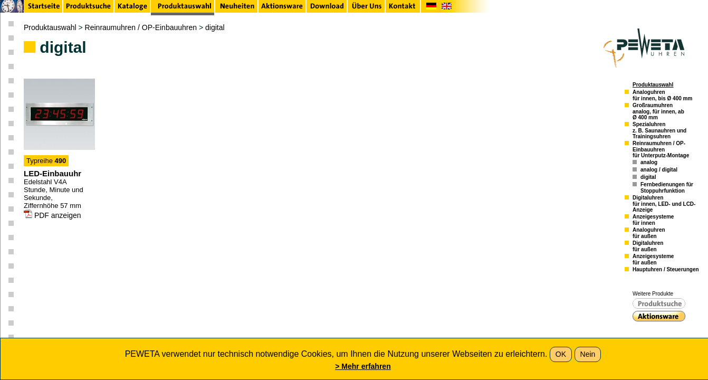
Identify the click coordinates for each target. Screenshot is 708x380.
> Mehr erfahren (362, 366)
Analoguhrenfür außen (649, 233)
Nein (588, 354)
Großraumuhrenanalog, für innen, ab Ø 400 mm (658, 111)
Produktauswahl (50, 27)
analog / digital (658, 170)
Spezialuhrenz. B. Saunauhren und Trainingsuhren (659, 130)
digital (215, 27)
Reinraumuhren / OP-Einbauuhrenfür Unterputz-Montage (661, 149)
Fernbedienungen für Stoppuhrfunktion (666, 188)
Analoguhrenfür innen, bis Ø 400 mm (662, 95)
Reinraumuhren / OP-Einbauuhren (141, 27)
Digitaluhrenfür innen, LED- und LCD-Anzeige (664, 204)
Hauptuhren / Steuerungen (666, 269)
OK (561, 354)
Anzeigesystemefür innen (653, 220)
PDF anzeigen (52, 215)
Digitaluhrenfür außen (648, 246)
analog (648, 162)
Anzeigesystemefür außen (653, 259)
